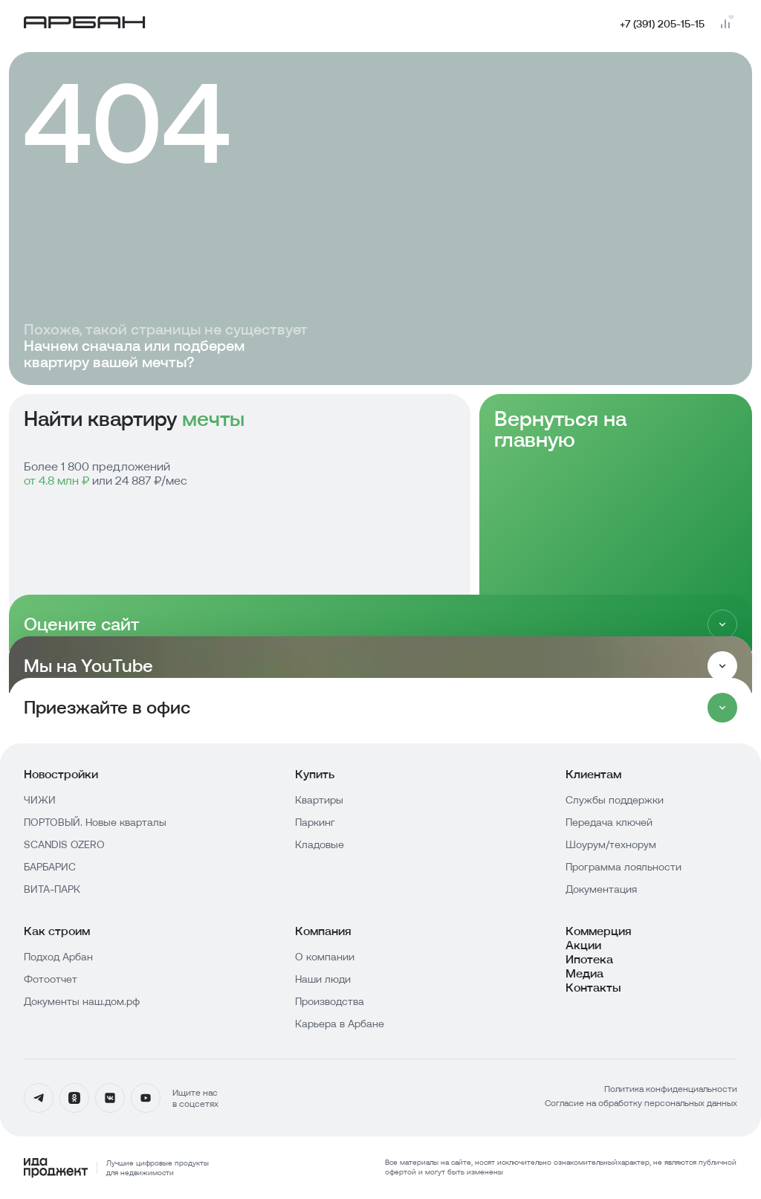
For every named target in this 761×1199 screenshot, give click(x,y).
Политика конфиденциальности (670, 1088)
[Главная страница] (85, 24)
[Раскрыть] (722, 666)
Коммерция (599, 931)
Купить (314, 774)
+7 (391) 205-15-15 (662, 24)
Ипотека (589, 959)
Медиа (584, 973)
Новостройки (61, 774)
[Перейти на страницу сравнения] (725, 24)
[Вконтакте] (110, 1098)
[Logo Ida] (116, 1167)
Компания (323, 931)
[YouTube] (146, 1098)
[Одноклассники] (74, 1098)
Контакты (593, 987)
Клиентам (593, 774)
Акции (583, 945)
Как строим (57, 931)
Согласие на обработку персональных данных (641, 1103)
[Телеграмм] (39, 1098)
